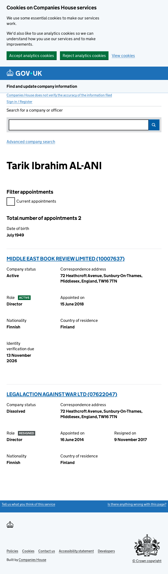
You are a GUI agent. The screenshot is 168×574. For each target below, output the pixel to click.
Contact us (46, 551)
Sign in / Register (19, 102)
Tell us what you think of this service (28, 504)
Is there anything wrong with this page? (137, 504)
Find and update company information (42, 86)
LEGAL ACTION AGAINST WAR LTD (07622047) (62, 394)
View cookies (123, 55)
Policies (12, 551)
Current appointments (31, 202)
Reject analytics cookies (84, 55)
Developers (106, 551)
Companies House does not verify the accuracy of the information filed (59, 95)
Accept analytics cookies (31, 55)
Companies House (32, 560)
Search (154, 124)
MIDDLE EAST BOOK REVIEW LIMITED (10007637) (66, 258)
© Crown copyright (146, 561)
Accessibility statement (76, 551)
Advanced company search (31, 141)
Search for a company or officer (35, 110)
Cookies (28, 551)
